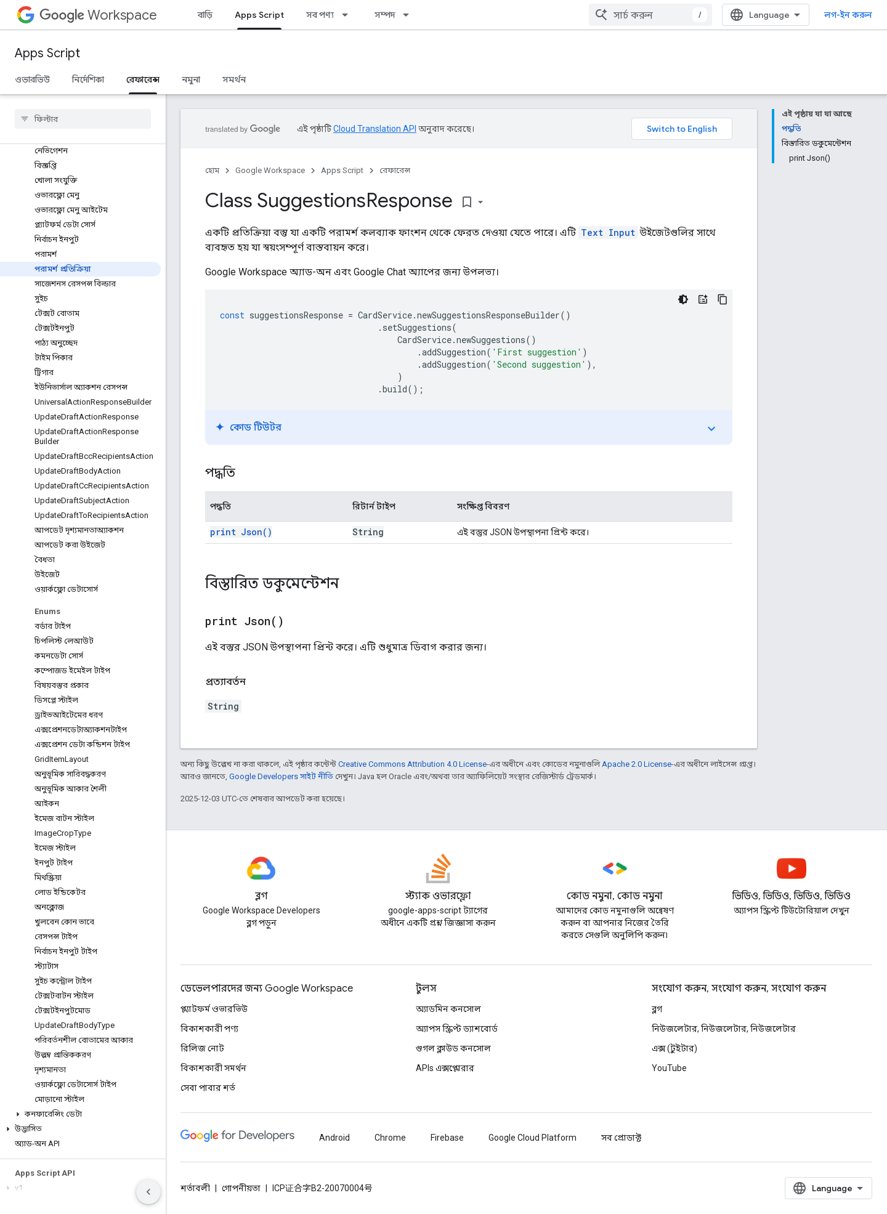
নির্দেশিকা (88, 79)
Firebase (447, 1138)
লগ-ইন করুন (848, 15)
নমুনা (191, 79)
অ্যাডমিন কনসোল (448, 1009)
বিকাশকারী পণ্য (209, 1029)
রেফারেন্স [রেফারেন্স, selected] (143, 79)
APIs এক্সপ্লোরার (445, 1068)
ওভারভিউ (32, 79)
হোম (212, 170)
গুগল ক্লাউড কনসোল (453, 1048)
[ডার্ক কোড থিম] (683, 299)
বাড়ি (205, 14)
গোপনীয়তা (241, 1188)
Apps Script (47, 53)
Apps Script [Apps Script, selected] (259, 14)
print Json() (241, 532)
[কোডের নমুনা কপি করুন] (722, 299)
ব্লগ (657, 1009)
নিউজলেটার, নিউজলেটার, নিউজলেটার (724, 1029)
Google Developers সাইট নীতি (281, 776)
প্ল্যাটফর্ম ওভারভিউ (214, 1009)
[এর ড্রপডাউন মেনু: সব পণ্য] (348, 15)
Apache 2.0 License (636, 764)
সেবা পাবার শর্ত (207, 1088)
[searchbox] (83, 119)
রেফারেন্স (394, 170)
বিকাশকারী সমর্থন (213, 1068)
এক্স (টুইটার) (674, 1048)
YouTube (669, 1068)
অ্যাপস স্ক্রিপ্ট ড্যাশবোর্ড (457, 1029)
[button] (80, 1114)
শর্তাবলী (195, 1188)
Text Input (608, 232)
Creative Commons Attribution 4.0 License (412, 764)
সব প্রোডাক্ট (621, 1138)
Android (334, 1138)
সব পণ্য (320, 14)
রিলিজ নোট (202, 1048)
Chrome (390, 1138)
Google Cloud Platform (532, 1138)
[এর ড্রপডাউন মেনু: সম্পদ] (409, 15)
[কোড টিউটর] (703, 299)
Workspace (98, 15)
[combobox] (650, 15)
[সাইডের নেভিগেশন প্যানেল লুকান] (148, 1192)
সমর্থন (234, 79)
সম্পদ (385, 14)
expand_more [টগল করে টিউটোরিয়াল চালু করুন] (711, 428)
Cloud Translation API (374, 129)
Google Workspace (270, 170)
